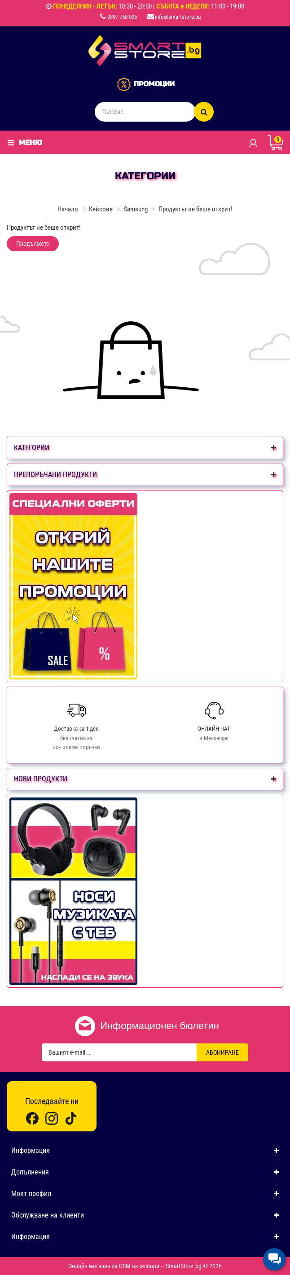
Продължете (32, 243)
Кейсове (101, 209)
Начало (67, 209)
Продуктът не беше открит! (195, 209)
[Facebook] (32, 1118)
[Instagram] (51, 1118)
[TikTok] (71, 1118)
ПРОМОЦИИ (154, 84)
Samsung (135, 209)
